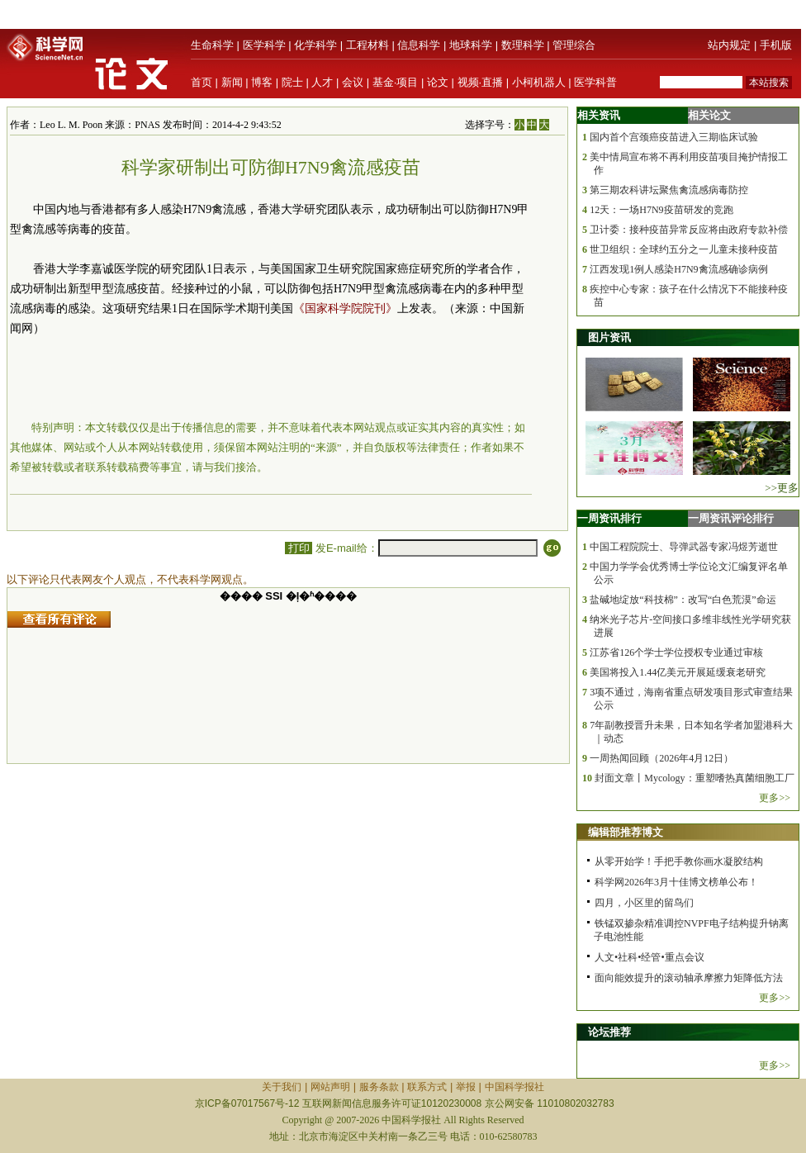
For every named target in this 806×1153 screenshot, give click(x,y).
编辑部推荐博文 (625, 832)
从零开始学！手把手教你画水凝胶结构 (679, 861)
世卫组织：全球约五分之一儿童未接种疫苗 (684, 249)
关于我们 (281, 1087)
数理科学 (522, 45)
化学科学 (315, 45)
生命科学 (212, 45)
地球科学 (470, 45)
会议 (352, 82)
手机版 (776, 45)
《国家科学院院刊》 (345, 308)
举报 (466, 1087)
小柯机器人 (539, 82)
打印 (298, 548)
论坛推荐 (609, 1032)
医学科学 (264, 45)
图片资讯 (609, 337)
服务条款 (379, 1087)
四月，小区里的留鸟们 (644, 903)
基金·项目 (395, 82)
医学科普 (595, 82)
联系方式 (427, 1087)
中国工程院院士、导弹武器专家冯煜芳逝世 (684, 547)
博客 (262, 82)
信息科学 (418, 45)
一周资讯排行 (609, 518)
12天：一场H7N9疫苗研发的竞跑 (661, 210)
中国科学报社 (514, 1087)
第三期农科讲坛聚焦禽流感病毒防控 (669, 190)
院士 (292, 82)
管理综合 (573, 45)
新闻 (232, 82)
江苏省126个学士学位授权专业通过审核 (676, 652)
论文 (437, 82)
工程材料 (367, 45)
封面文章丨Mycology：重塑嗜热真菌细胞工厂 (694, 778)
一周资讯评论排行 (731, 518)
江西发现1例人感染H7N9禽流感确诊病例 (678, 269)
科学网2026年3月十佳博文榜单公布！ (676, 882)
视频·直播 (481, 82)
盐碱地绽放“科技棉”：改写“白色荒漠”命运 (682, 599)
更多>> (774, 798)
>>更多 (782, 488)
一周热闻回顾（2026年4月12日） (661, 758)
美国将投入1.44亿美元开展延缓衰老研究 (678, 672)
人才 (322, 82)
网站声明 (330, 1087)
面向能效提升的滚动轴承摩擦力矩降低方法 (689, 978)
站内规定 (729, 45)
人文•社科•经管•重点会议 (649, 957)
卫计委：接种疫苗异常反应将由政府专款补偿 (689, 229)
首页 (201, 82)
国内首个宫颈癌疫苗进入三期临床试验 (674, 137)
